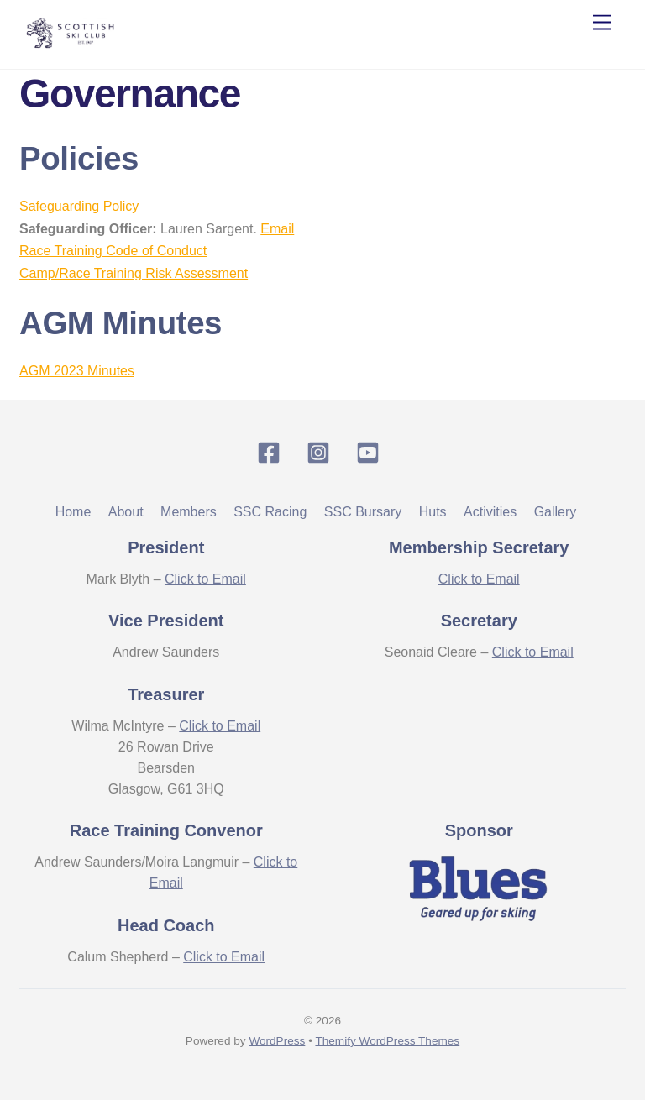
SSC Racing (270, 512)
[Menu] (602, 23)
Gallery (555, 512)
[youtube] (371, 452)
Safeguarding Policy (79, 206)
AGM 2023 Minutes (76, 371)
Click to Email (205, 579)
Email (277, 229)
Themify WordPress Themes (387, 1041)
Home (73, 512)
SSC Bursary (362, 512)
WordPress (277, 1041)
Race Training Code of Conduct (113, 251)
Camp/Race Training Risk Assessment (133, 273)
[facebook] (272, 452)
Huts (433, 512)
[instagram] (321, 452)
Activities (490, 512)
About (126, 512)
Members (188, 512)
